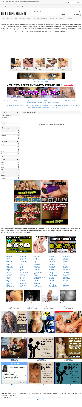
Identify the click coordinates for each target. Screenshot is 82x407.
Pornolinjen (18, 398)
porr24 (36, 280)
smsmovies (37, 271)
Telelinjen (11, 101)
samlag (22, 274)
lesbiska (36, 282)
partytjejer (23, 256)
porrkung (23, 275)
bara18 (65, 286)
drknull (22, 269)
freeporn (8, 275)
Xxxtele (44, 398)
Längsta (3, 124)
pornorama (66, 274)
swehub (65, 263)
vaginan (36, 260)
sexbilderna (9, 267)
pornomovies (53, 275)
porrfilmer (37, 278)
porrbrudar (52, 264)
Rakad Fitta (60, 105)
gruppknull (66, 277)
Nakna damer (39, 107)
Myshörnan (38, 398)
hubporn (8, 285)
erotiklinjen (66, 278)
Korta (10, 162)
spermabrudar (10, 286)
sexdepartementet (39, 277)
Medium (10, 164)
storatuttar (66, 285)
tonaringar (37, 264)
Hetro (64, 14)
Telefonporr (55, 101)
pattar (65, 283)
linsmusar (9, 261)
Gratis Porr (54, 105)
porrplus (51, 274)
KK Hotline (31, 398)
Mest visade (4, 120)
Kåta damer (54, 107)
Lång (10, 167)
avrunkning (23, 283)
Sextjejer (33, 102)
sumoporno (9, 283)
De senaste (4, 117)
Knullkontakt (43, 105)
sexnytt (36, 275)
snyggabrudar (24, 272)
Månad (10, 151)
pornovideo (66, 272)
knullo (8, 282)
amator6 (65, 260)
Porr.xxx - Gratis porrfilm (41, 81)
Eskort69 (14, 105)
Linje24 (6, 101)
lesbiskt (51, 269)
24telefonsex (67, 261)
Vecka (10, 149)
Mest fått (3, 122)
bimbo (8, 278)
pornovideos (53, 286)
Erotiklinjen (25, 398)
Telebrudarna (17, 101)
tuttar (35, 263)
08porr (36, 274)
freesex (65, 271)
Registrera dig (69, 2)
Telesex (30, 101)
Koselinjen (41, 101)
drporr (51, 272)
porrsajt (51, 280)
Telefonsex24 (47, 101)
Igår (10, 146)
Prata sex (35, 101)
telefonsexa (37, 267)
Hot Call (49, 398)
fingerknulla (66, 256)
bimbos (8, 277)
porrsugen (52, 261)
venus (8, 258)
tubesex (8, 263)
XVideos (10, 178)
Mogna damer (47, 107)
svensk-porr (52, 266)
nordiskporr (23, 258)
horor (21, 260)
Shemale (76, 14)
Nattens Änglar (67, 398)
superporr (37, 269)
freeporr (8, 272)
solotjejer (66, 266)
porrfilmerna (66, 282)
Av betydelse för (6, 115)
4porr (21, 271)
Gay (70, 14)
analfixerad (66, 275)
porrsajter (52, 278)
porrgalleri (37, 266)
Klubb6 (45, 102)
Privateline (75, 398)
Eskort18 (49, 102)
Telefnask (54, 398)
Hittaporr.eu (11, 398)
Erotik (48, 105)
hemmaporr (23, 285)
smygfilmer (9, 266)
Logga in (77, 2)
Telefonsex (25, 101)
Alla (10, 138)
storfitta (65, 267)
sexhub (51, 277)
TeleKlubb (60, 398)
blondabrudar (38, 272)
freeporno (9, 274)
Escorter (37, 105)
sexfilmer (52, 260)
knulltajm (37, 283)
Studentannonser (30, 105)
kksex (36, 285)
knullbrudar (23, 261)
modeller (51, 263)
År (10, 153)
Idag (10, 144)
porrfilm (8, 269)
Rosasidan (39, 102)
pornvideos (52, 285)
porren (22, 278)
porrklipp (22, 277)
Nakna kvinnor (21, 105)
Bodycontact (55, 102)
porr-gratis (52, 267)
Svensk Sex (67, 105)
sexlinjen (22, 263)
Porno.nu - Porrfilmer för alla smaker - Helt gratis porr (41, 79)
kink (21, 286)
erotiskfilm (66, 258)
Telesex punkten (41, 400)
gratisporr (37, 256)
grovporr (22, 280)
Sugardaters (31, 107)
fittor (35, 258)
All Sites (10, 176)
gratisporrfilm (38, 286)
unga (64, 264)
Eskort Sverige (72, 101)
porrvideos (9, 256)
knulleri (8, 264)
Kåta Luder (9, 105)
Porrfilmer (73, 105)
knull (21, 264)
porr (50, 283)
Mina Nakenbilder (63, 101)
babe (7, 280)
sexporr (51, 256)
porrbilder (52, 282)
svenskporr (66, 269)
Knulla (78, 105)
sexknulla (52, 258)
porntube (8, 260)
